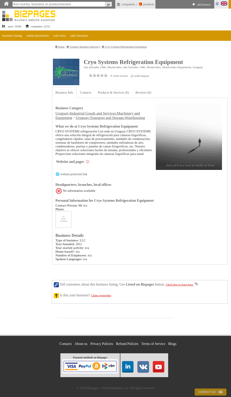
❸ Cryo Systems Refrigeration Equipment (124, 46)
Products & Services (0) (113, 92)
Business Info (64, 92)
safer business (79, 35)
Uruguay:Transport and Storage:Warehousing (110, 118)
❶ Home (60, 46)
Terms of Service (153, 344)
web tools (59, 35)
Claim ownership (101, 295)
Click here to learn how (179, 284)
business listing (12, 35)
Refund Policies (127, 344)
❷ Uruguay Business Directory (84, 46)
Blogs (172, 344)
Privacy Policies (101, 344)
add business (204, 4)
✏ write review (119, 75)
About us (81, 344)
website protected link (73, 174)
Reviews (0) (143, 92)
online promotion (37, 35)
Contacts (85, 92)
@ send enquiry (140, 75)
